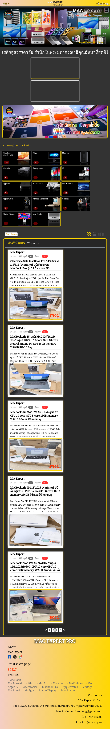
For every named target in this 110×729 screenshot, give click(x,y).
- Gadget (29, 690)
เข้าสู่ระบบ (102, 3)
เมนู (5, 3)
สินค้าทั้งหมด (11, 234)
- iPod (89, 683)
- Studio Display (46, 690)
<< (45, 629)
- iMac (30, 683)
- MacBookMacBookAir (15, 681)
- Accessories (29, 687)
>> (64, 629)
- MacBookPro (49, 687)
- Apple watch (69, 687)
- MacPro (42, 683)
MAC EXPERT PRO (55, 641)
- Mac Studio (67, 690)
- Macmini (57, 683)
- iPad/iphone (75, 683)
